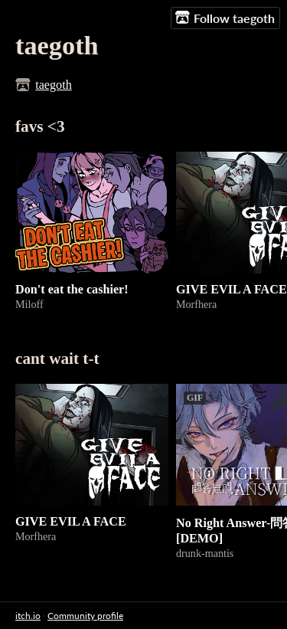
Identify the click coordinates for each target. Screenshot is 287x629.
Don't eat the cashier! (72, 289)
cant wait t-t (57, 358)
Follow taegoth (225, 17)
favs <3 (40, 126)
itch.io (28, 615)
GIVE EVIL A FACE (231, 289)
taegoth (53, 84)
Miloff (29, 304)
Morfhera (196, 304)
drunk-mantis (204, 553)
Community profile (85, 615)
